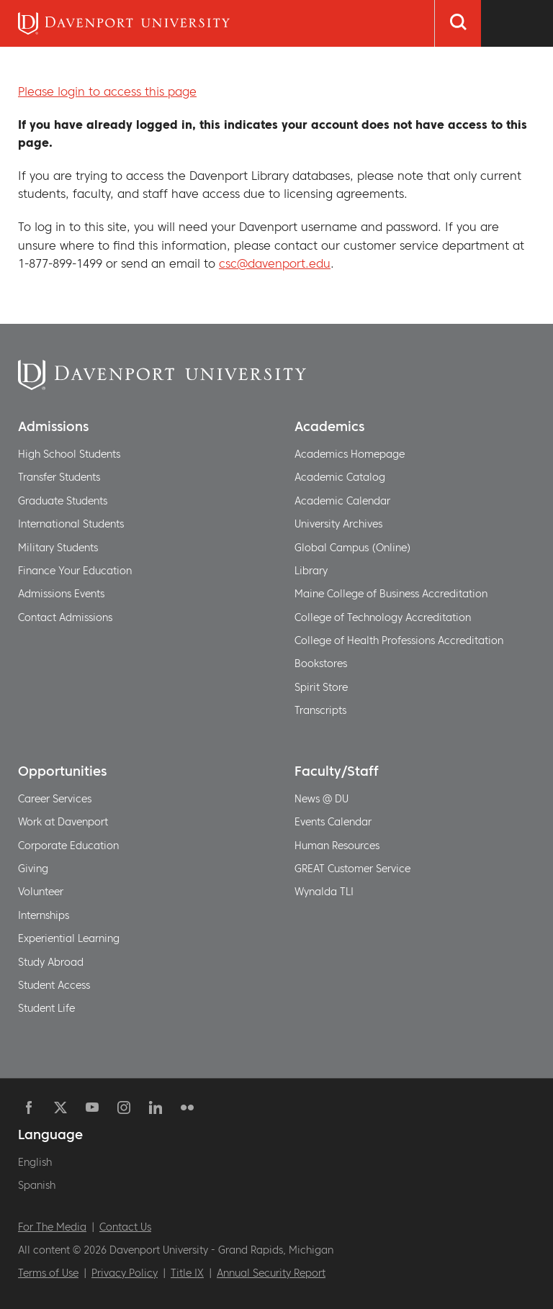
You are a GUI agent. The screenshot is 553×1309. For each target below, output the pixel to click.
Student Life (46, 1008)
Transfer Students (59, 477)
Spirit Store (321, 687)
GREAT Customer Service (352, 868)
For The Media (52, 1226)
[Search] (457, 23)
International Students (71, 523)
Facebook (29, 1107)
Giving (33, 868)
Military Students (58, 547)
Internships (43, 915)
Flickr (187, 1107)
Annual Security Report (271, 1273)
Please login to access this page (107, 91)
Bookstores (321, 663)
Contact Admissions (65, 617)
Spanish (36, 1185)
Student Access (54, 985)
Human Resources (337, 845)
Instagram (124, 1107)
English (35, 1162)
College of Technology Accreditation (383, 617)
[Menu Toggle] (517, 23)
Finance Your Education (75, 570)
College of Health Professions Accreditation (399, 640)
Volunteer (40, 891)
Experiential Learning (69, 938)
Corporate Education (68, 845)
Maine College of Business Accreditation (391, 593)
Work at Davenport (63, 821)
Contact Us (125, 1226)
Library (311, 570)
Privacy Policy (124, 1273)
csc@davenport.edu (275, 263)
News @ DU (322, 798)
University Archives (338, 523)
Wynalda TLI (324, 891)
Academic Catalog (340, 477)
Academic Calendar (342, 500)
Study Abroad (51, 962)
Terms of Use (48, 1273)
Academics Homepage (350, 454)
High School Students (69, 454)
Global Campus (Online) (353, 547)
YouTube (92, 1107)
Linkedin (155, 1107)
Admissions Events (61, 593)
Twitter (60, 1107)
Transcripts (320, 710)
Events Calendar (333, 821)
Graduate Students (62, 500)
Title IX (187, 1273)
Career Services (54, 798)
